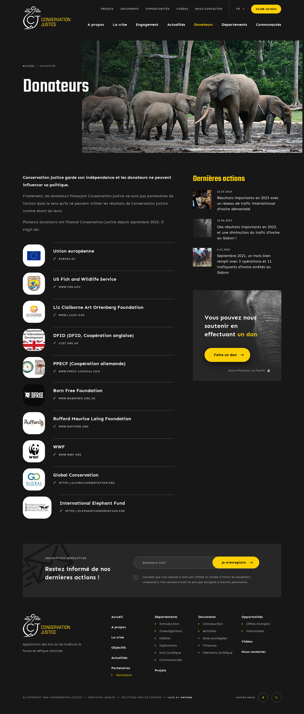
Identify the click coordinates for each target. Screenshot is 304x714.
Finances (210, 645)
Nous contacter (208, 8)
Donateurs (203, 24)
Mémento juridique (217, 653)
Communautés (268, 24)
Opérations (168, 645)
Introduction (169, 624)
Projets (107, 8)
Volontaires (255, 631)
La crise (120, 24)
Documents (130, 8)
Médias (165, 638)
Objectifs (118, 648)
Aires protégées (215, 638)
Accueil (117, 617)
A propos (96, 24)
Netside (186, 697)
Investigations (170, 631)
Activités (209, 631)
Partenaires (120, 668)
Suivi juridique (170, 653)
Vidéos (182, 8)
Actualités (176, 24)
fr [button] (238, 8)
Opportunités (157, 8)
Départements (234, 24)
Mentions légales (101, 697)
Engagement (147, 24)
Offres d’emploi (258, 624)
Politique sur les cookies (141, 697)
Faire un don (266, 9)
